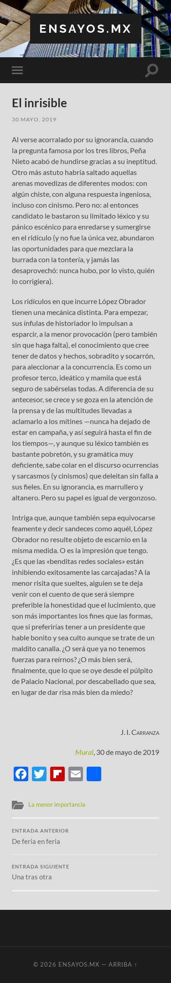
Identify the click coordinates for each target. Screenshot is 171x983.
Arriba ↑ (123, 964)
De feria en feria (85, 836)
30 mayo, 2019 (34, 119)
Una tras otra (85, 872)
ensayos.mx (85, 28)
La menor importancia (56, 804)
